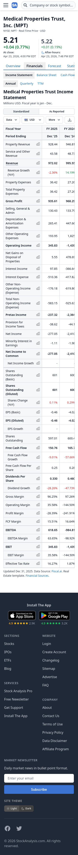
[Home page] (15, 4)
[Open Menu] (5, 4)
